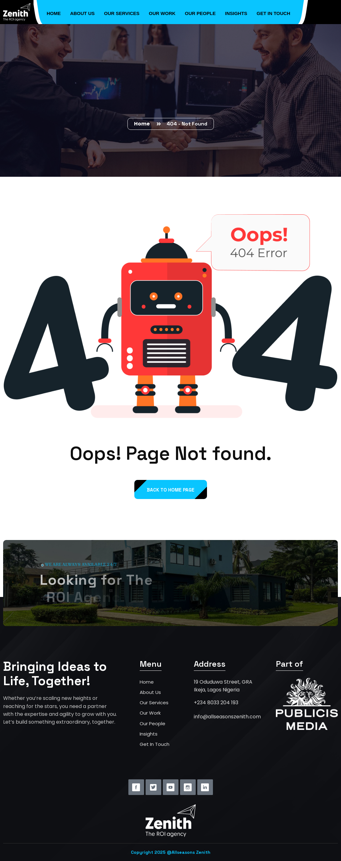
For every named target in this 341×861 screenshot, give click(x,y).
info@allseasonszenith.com (227, 716)
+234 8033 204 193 (216, 702)
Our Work (162, 11)
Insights (236, 11)
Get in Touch (273, 11)
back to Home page (170, 490)
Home (54, 11)
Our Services (121, 11)
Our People (200, 11)
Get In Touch (154, 744)
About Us (82, 11)
